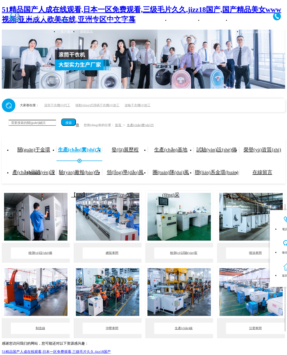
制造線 (40, 328)
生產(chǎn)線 (184, 328)
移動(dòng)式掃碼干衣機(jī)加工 (97, 105)
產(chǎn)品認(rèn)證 (33, 172)
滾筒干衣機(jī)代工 (57, 105)
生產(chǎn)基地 (170, 149)
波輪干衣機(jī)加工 (138, 105)
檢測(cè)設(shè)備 (40, 253)
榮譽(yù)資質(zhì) (262, 149)
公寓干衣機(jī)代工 (185, 20)
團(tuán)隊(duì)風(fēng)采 (171, 176)
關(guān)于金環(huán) (255, 31)
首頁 (64, 20)
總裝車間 (112, 253)
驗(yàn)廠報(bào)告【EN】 (79, 176)
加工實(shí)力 (242, 20)
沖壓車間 (112, 328)
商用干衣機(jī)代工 (120, 20)
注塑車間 (255, 328)
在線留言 (262, 172)
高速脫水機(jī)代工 (152, 20)
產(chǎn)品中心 (215, 20)
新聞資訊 (86, 31)
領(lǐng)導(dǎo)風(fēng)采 (125, 176)
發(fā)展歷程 (125, 149)
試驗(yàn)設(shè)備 (216, 149)
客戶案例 (67, 31)
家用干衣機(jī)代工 (87, 20)
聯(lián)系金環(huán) (216, 172)
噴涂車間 (255, 253)
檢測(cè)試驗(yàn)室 (183, 253)
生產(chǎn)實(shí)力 (140, 125)
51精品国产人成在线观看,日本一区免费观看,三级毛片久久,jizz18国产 (56, 352)
